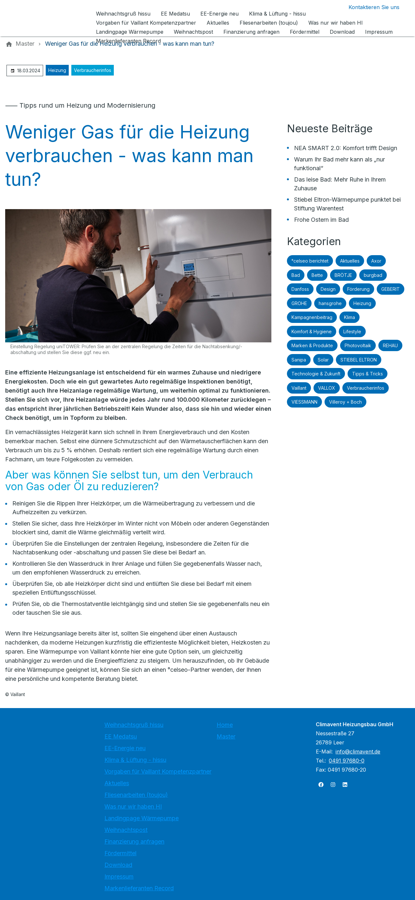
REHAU (390, 345)
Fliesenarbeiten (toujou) (136, 794)
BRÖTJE (343, 275)
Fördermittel (120, 853)
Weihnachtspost (126, 829)
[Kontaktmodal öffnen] (369, 7)
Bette (317, 275)
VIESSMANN (304, 402)
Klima (349, 317)
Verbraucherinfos (92, 70)
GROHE (299, 303)
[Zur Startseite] (49, 18)
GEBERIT (390, 289)
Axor (376, 261)
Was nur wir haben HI (133, 806)
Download (118, 864)
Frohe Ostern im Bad (321, 219)
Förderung (358, 289)
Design (328, 289)
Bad (295, 275)
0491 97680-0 (346, 760)
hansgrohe (330, 303)
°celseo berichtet (309, 261)
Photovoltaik (358, 345)
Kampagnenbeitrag (311, 317)
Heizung (57, 70)
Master (226, 736)
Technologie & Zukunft (315, 373)
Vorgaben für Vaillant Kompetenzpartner (157, 771)
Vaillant (298, 388)
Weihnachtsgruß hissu (133, 724)
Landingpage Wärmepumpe (141, 818)
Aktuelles (350, 261)
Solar (323, 359)
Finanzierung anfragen (134, 841)
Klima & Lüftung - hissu (135, 759)
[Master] (25, 44)
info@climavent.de (358, 751)
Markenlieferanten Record (139, 888)
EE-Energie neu (125, 748)
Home (225, 724)
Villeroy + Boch (345, 402)
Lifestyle (352, 331)
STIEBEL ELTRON (358, 359)
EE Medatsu (120, 736)
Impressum (119, 876)
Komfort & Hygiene (311, 331)
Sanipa (298, 359)
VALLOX (326, 388)
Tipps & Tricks (367, 373)
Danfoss (300, 289)
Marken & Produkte (312, 345)
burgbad (373, 275)
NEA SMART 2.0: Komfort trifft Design (345, 148)
